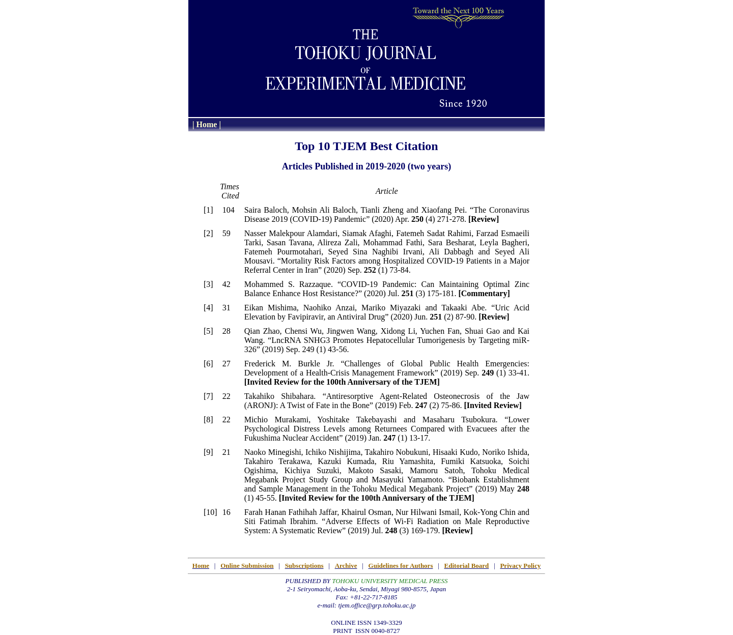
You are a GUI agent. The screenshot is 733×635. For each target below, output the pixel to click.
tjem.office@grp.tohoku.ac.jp (376, 605)
